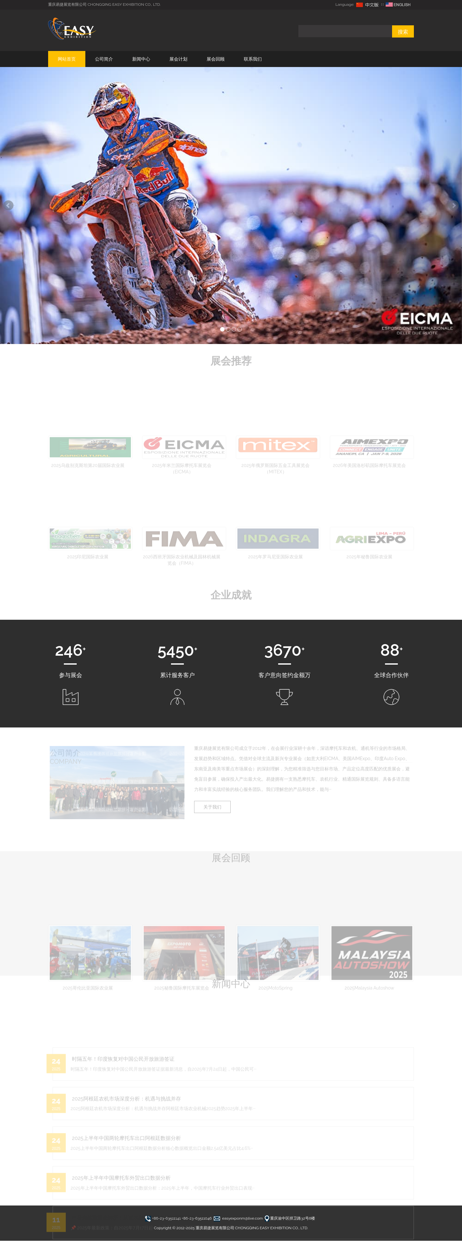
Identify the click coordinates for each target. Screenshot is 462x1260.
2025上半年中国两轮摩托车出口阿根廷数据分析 (125, 1175)
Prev (8, 205)
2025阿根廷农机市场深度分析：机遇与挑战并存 (125, 1135)
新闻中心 (141, 59)
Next (454, 205)
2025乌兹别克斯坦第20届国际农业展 (87, 487)
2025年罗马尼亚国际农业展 (275, 583)
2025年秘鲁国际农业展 (369, 583)
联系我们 (253, 59)
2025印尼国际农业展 (87, 583)
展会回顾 (216, 59)
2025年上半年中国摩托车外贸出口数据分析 (120, 1215)
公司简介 (104, 59)
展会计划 (178, 59)
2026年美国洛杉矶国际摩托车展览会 (369, 487)
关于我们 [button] (215, 807)
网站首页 (67, 59)
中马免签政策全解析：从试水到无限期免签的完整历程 (132, 1254)
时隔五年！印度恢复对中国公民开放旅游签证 (122, 1095)
